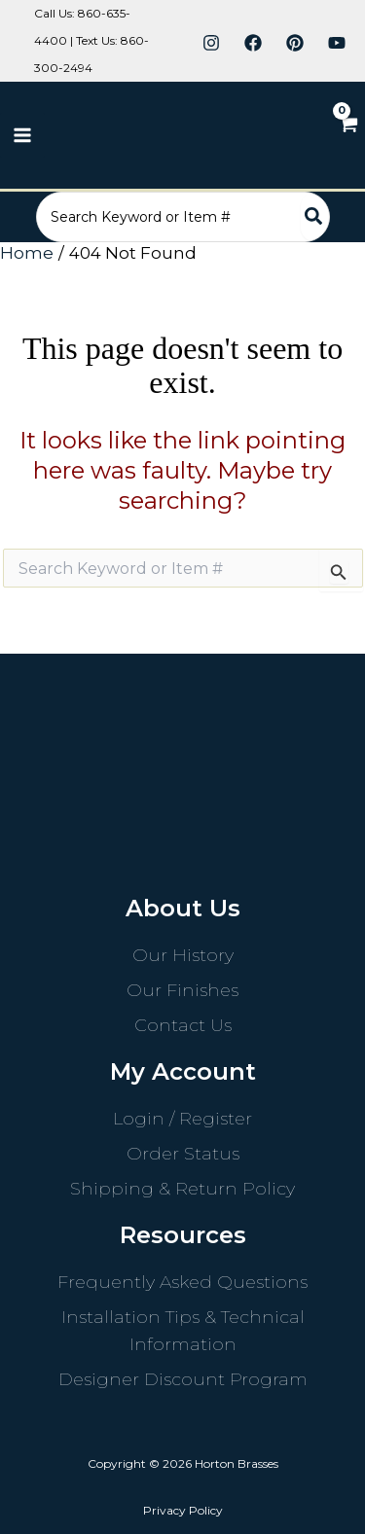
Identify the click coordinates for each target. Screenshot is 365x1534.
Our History (183, 955)
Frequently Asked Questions (182, 1282)
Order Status (183, 1153)
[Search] (314, 217)
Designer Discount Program (183, 1379)
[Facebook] (253, 43)
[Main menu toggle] (22, 135)
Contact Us (183, 1025)
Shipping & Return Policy (182, 1188)
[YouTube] (337, 43)
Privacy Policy (183, 1510)
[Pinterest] (295, 43)
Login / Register (182, 1118)
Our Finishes (182, 990)
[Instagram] (211, 43)
